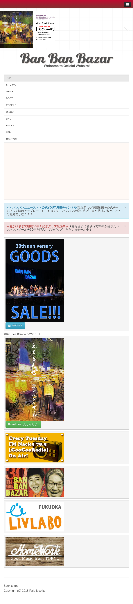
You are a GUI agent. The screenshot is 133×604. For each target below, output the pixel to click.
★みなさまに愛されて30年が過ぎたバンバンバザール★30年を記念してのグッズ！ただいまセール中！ (62, 228)
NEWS (9, 91)
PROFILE (11, 105)
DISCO (10, 112)
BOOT (9, 98)
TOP (8, 78)
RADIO (10, 125)
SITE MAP (11, 84)
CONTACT (11, 139)
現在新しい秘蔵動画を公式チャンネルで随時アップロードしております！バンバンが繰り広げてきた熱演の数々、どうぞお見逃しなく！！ (63, 211)
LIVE (8, 118)
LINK (8, 132)
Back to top (11, 585)
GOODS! (15, 325)
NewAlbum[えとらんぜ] (23, 424)
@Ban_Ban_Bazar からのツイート (22, 334)
